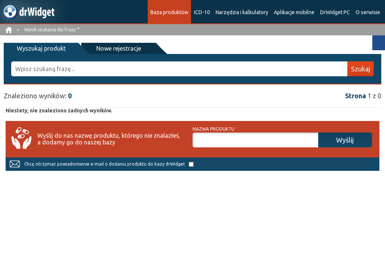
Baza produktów (169, 12)
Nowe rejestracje (118, 48)
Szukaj (360, 69)
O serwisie (368, 12)
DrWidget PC (335, 12)
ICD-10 (202, 12)
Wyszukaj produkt (41, 48)
